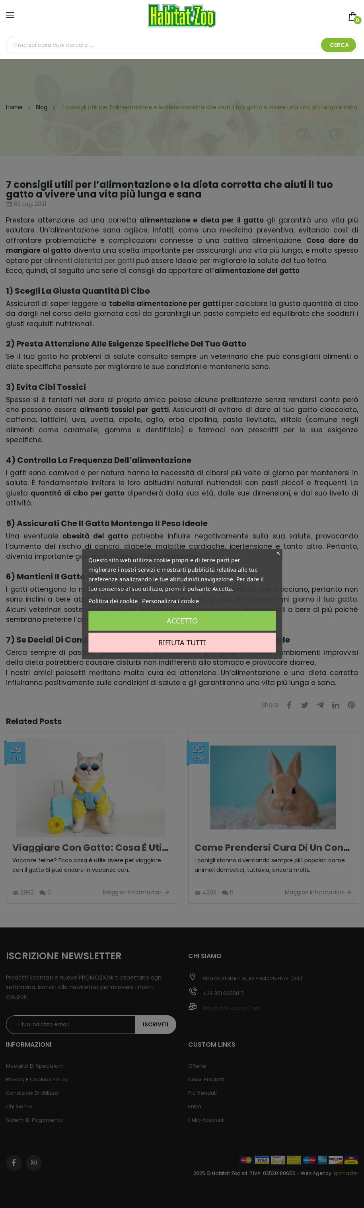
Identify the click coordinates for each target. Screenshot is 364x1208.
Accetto (182, 620)
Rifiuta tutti (182, 642)
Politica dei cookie (113, 601)
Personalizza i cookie (170, 601)
